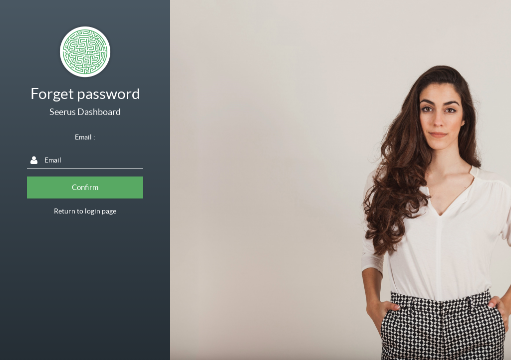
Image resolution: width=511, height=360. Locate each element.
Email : (85, 137)
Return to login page (85, 211)
